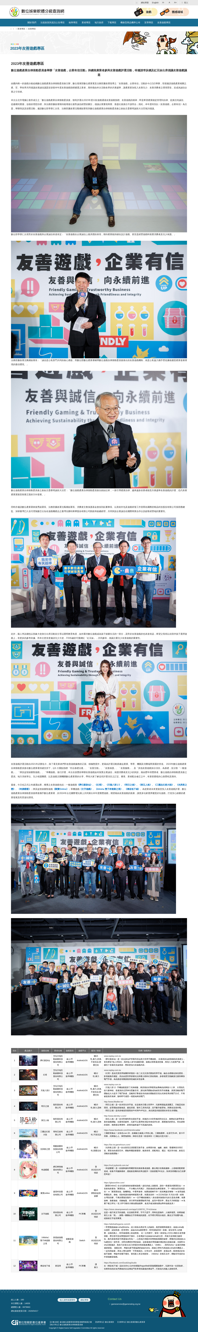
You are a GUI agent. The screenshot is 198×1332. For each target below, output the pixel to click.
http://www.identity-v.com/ (115, 1116)
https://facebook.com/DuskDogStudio (120, 1263)
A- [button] (163, 2)
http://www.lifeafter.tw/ (113, 1102)
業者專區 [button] (86, 22)
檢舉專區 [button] (73, 22)
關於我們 (32, 22)
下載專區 (112, 22)
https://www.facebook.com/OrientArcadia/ (122, 1130)
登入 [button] (184, 3)
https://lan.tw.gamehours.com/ (117, 1145)
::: (137, 3)
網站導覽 (145, 3)
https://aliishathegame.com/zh (117, 1224)
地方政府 (99, 22)
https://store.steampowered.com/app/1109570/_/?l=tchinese (130, 1209)
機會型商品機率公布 (130, 22)
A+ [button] (175, 2)
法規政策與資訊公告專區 (52, 22)
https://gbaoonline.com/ (114, 1183)
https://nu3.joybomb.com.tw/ (116, 1165)
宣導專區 (148, 22)
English (155, 3)
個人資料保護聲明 (67, 1300)
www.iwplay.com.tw (112, 1056)
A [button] (169, 2)
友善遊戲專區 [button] (163, 22)
